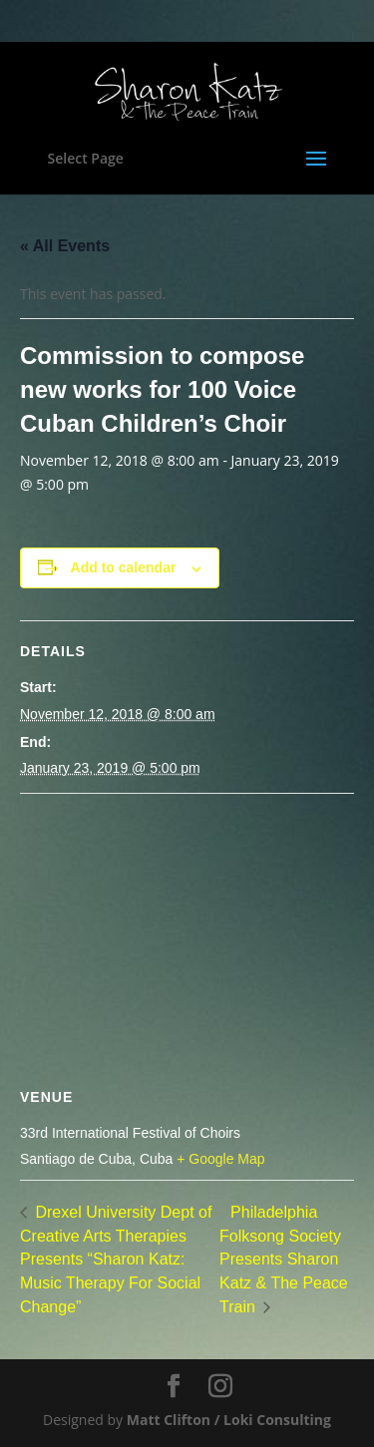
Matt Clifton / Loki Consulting (229, 1419)
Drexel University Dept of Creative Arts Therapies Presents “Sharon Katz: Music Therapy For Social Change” (115, 1260)
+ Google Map (220, 1159)
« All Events (65, 245)
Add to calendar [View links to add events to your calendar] (124, 567)
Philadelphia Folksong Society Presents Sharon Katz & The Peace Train (283, 1260)
